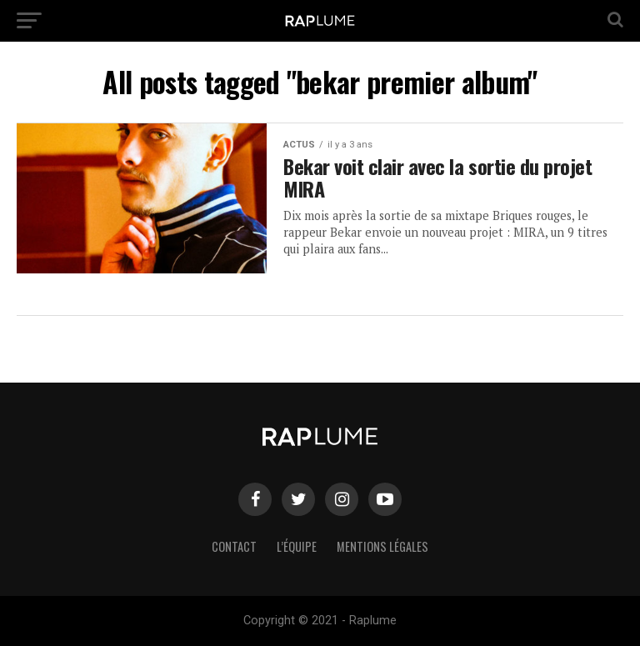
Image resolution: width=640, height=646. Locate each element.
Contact (234, 546)
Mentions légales (382, 546)
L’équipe (297, 546)
